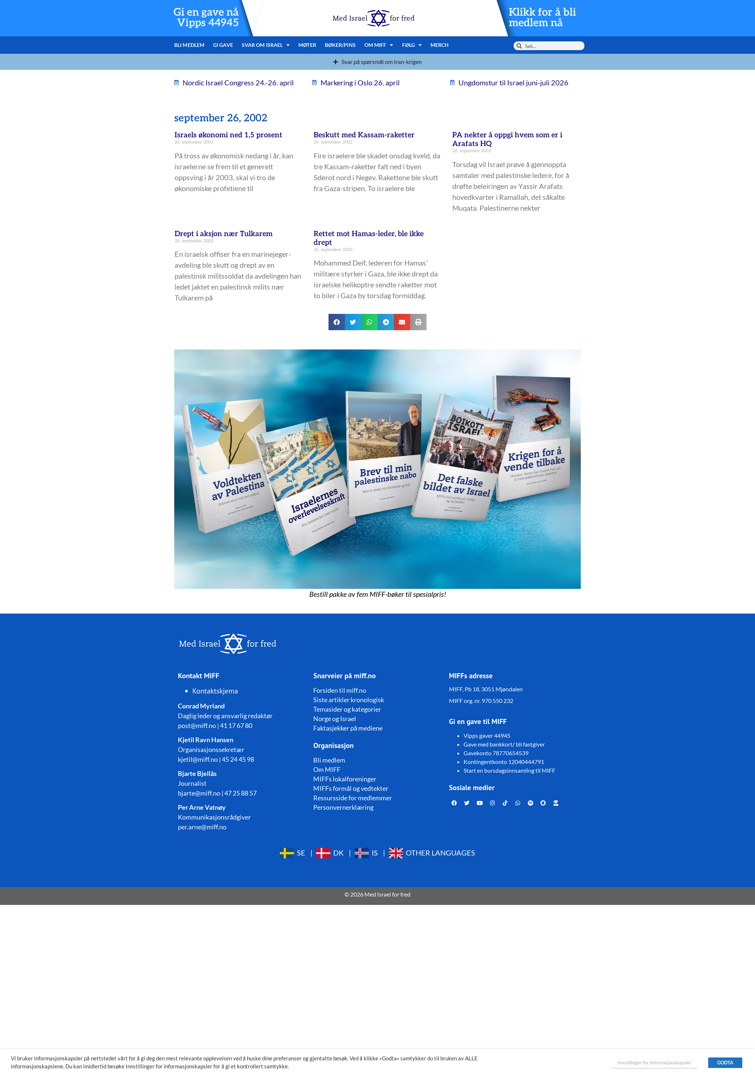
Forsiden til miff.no (339, 690)
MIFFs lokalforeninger (344, 779)
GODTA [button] (725, 1062)
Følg (412, 45)
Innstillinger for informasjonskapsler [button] (654, 1062)
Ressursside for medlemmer (352, 798)
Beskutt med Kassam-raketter (364, 135)
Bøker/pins (340, 45)
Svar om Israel (266, 45)
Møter (307, 45)
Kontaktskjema (215, 691)
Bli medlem (189, 45)
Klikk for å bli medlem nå (542, 17)
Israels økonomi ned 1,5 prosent (228, 135)
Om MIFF (378, 45)
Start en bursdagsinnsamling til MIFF (509, 770)
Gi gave (223, 45)
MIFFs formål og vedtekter (350, 788)
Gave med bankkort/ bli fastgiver (504, 744)
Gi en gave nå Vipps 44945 (206, 17)
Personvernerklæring (343, 807)
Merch (439, 45)
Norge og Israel (334, 719)
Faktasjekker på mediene (348, 728)
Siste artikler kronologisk (348, 700)
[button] (336, 322)
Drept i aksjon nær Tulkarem (224, 234)
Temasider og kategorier (347, 709)
